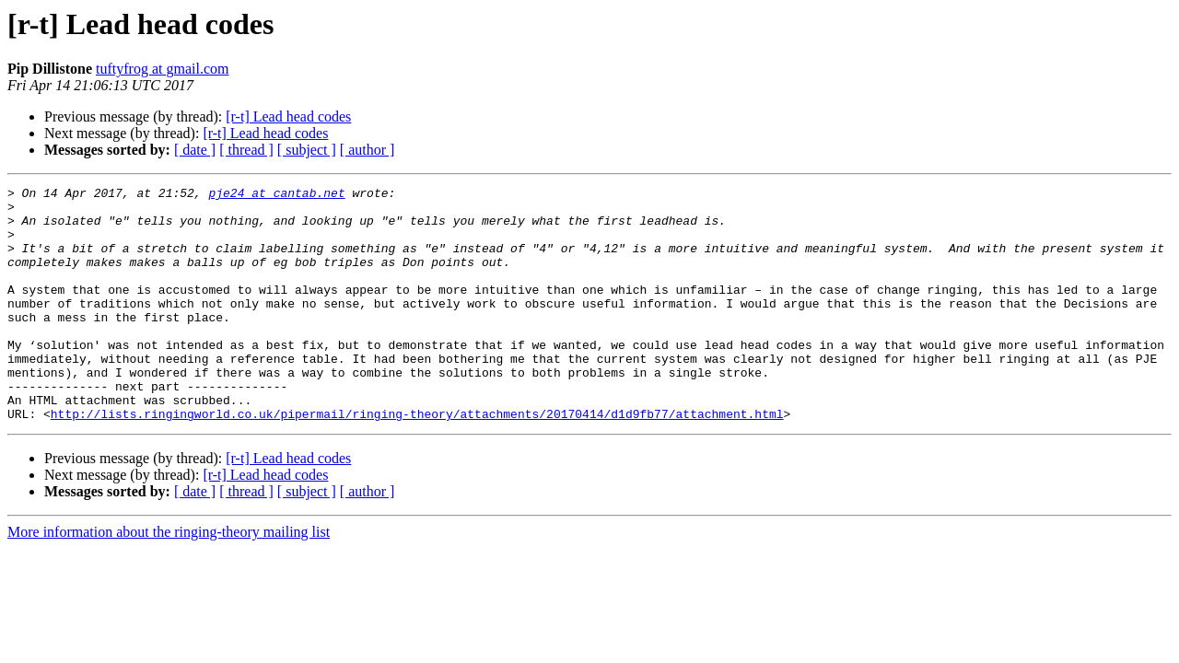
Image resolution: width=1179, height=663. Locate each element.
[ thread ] (246, 149)
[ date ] (195, 149)
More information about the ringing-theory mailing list (168, 579)
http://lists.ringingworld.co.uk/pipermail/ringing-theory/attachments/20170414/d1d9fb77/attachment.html (417, 460)
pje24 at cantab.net (276, 195)
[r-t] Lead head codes (288, 116)
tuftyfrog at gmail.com (162, 68)
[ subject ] (306, 149)
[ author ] (367, 149)
